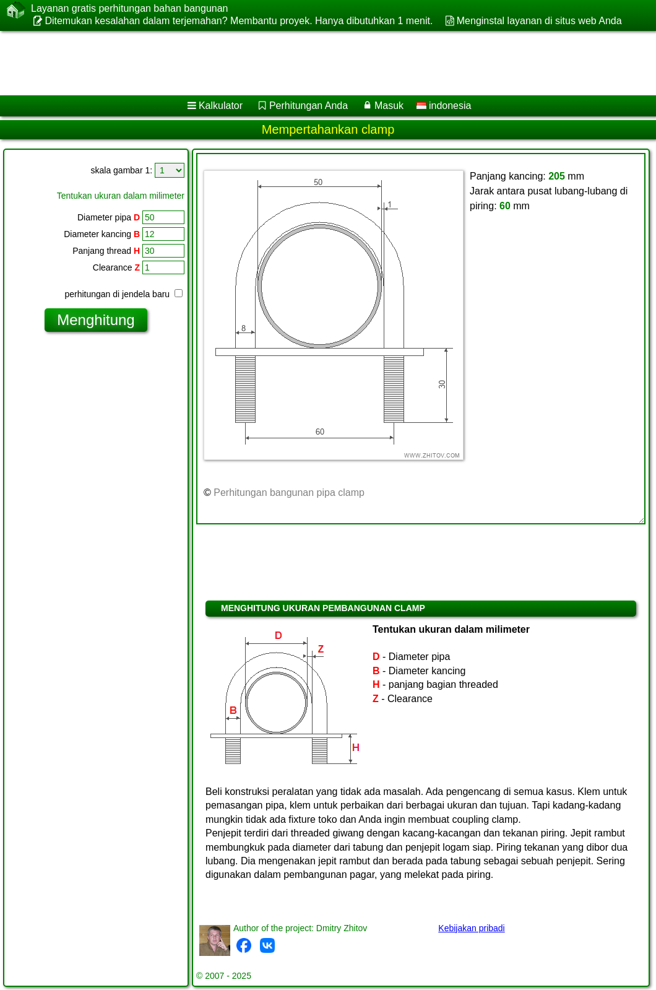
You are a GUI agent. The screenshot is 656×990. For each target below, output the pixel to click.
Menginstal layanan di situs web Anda (539, 20)
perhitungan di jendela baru (123, 294)
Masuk (389, 105)
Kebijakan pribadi (471, 928)
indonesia (444, 105)
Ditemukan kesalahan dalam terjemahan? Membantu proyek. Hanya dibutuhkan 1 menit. (239, 20)
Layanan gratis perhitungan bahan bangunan (129, 8)
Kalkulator (221, 105)
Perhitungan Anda (308, 105)
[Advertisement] (316, 63)
